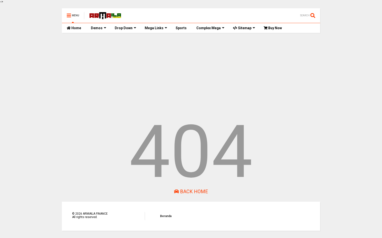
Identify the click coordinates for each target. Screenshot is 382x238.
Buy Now (273, 28)
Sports (181, 28)
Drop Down (125, 28)
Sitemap (244, 28)
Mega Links (156, 28)
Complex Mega (210, 28)
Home (74, 28)
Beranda (166, 216)
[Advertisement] (191, 74)
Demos (98, 28)
